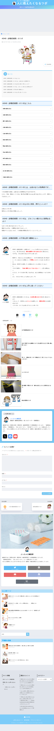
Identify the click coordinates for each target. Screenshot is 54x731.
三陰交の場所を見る (8, 178)
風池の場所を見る (7, 166)
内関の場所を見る (7, 108)
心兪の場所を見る (7, 134)
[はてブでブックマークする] (30, 317)
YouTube (15, 440)
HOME (27, 724)
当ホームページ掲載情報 (9, 681)
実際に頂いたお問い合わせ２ (9, 685)
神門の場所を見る (7, 159)
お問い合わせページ (18, 726)
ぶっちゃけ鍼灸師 (27, 685)
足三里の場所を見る (8, 172)
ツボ (11, 322)
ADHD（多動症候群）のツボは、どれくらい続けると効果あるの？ (19, 86)
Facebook (10, 440)
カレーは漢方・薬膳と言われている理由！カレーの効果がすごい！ (26, 698)
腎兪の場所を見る (7, 146)
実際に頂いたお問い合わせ (9, 690)
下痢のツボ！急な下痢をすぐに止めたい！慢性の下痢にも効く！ (26, 703)
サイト (3, 488)
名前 (4, 475)
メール (4, 481)
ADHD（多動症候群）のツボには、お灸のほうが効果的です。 (18, 81)
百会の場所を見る (7, 153)
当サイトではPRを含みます (27, 7)
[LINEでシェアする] (37, 317)
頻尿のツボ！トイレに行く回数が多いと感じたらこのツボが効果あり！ (26, 682)
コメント (5, 456)
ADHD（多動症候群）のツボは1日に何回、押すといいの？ (17, 84)
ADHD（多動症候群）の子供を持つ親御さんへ (14, 89)
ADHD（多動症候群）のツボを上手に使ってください (16, 92)
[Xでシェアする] (17, 317)
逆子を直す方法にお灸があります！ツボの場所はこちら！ (26, 714)
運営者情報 (26, 726)
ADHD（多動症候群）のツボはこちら (12, 78)
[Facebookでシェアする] (24, 317)
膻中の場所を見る (7, 121)
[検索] (27, 635)
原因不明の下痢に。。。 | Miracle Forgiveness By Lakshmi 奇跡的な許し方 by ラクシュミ (27, 708)
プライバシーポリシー (36, 726)
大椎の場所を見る (7, 127)
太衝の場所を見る (7, 115)
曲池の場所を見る (7, 140)
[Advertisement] (27, 21)
